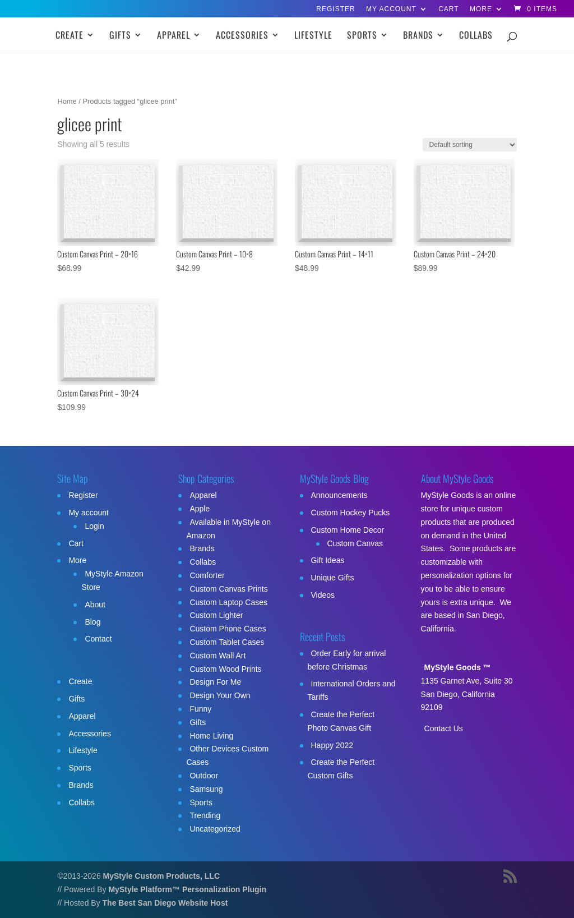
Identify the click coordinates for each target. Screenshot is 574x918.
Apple (199, 508)
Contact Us (443, 728)
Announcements (339, 495)
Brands (418, 36)
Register (335, 9)
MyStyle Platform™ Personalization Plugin (187, 889)
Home (66, 101)
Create (69, 36)
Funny (200, 708)
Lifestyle (313, 36)
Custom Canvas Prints (228, 588)
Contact (98, 638)
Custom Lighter (216, 615)
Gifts (120, 36)
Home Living (211, 735)
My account (391, 9)
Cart (448, 9)
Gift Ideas (328, 560)
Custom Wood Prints (225, 669)
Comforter (206, 575)
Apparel (173, 36)
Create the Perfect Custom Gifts (341, 769)
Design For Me (215, 681)
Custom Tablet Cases (226, 642)
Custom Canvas (355, 543)
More (481, 9)
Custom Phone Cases (227, 628)
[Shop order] (470, 144)
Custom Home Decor (348, 529)
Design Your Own (219, 695)
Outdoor (203, 775)
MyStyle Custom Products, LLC (161, 875)
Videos (323, 595)
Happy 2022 (332, 745)
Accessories (242, 36)
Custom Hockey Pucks (350, 512)
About (95, 604)
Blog (92, 621)
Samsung (206, 789)
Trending (204, 815)
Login (94, 526)
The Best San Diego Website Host (165, 902)
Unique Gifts (332, 577)
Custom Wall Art (217, 655)
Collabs (476, 36)
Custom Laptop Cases (228, 602)
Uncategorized (214, 828)
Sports (362, 36)
